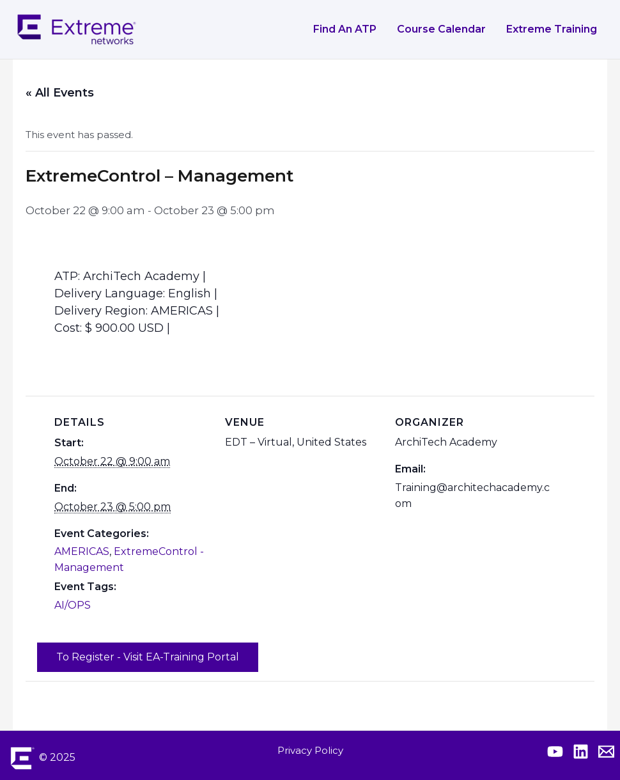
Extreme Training (551, 29)
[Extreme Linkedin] (581, 752)
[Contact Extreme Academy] (606, 752)
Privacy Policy (310, 750)
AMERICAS (81, 551)
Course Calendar (441, 29)
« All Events (60, 93)
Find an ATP (344, 29)
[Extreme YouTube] (555, 752)
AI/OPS (72, 605)
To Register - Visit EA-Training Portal (147, 657)
